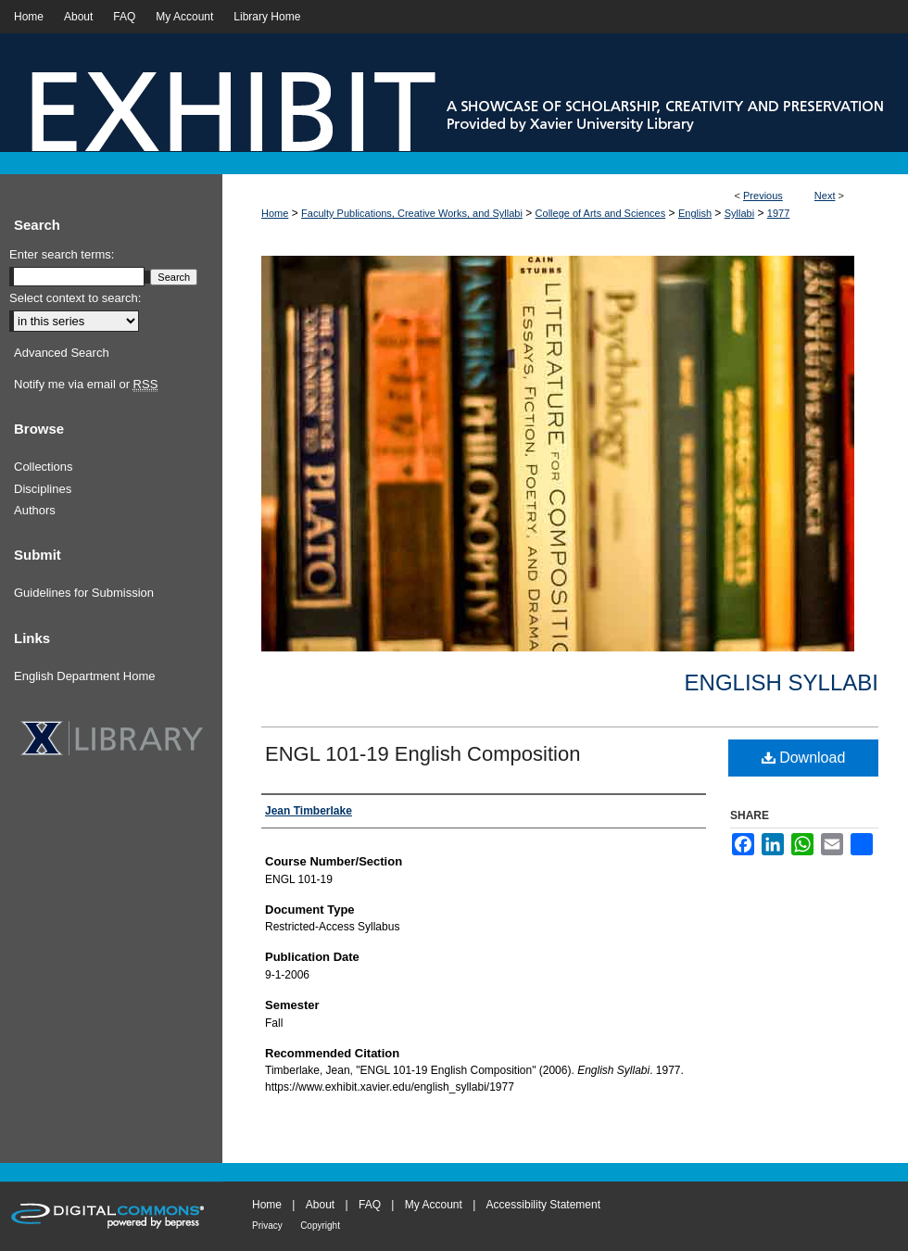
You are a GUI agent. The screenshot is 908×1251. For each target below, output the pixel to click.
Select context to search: (75, 298)
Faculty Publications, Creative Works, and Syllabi (412, 213)
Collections (43, 467)
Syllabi (739, 213)
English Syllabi (781, 682)
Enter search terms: (61, 254)
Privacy (267, 1225)
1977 (778, 213)
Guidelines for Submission (84, 593)
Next (825, 195)
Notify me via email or (86, 384)
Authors (35, 510)
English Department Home (84, 676)
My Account (433, 1204)
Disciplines (42, 489)
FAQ (370, 1204)
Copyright (320, 1225)
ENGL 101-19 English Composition (422, 753)
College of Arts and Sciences (601, 213)
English (695, 213)
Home (274, 213)
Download (804, 757)
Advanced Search (61, 353)
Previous (763, 195)
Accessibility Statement (543, 1204)
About (320, 1204)
